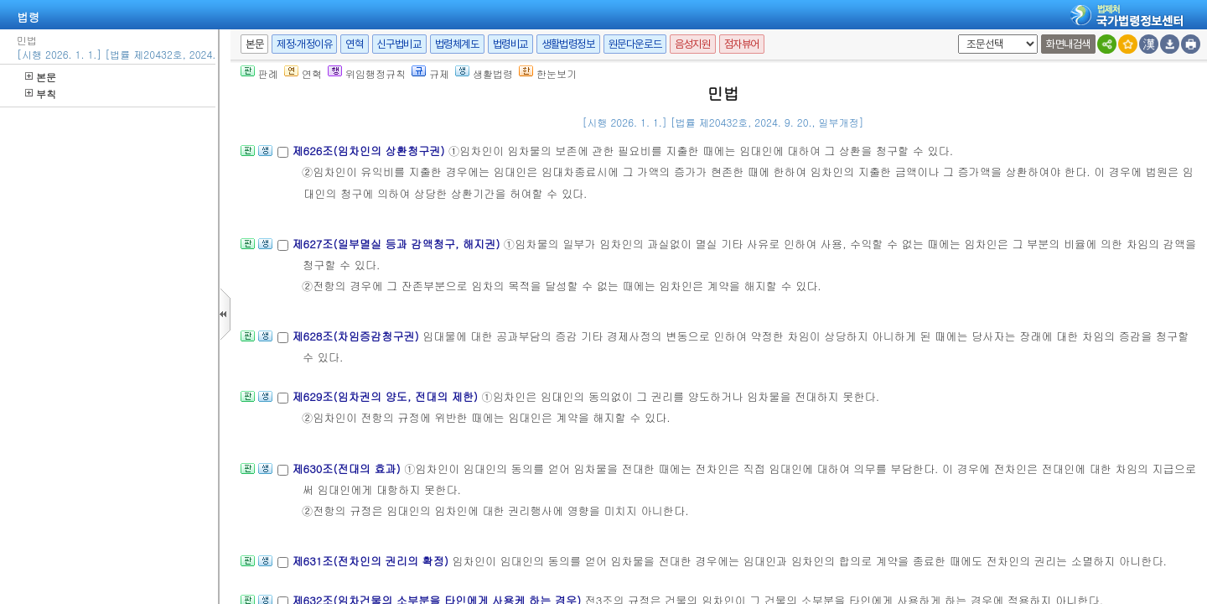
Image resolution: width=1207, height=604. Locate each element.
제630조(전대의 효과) (348, 468)
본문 (40, 77)
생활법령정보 (568, 44)
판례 (259, 73)
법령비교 (510, 44)
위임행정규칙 (367, 73)
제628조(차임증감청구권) (357, 336)
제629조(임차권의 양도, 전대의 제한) (386, 396)
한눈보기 (548, 73)
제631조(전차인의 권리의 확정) (372, 561)
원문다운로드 (635, 44)
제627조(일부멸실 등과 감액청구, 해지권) (397, 244)
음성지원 (692, 44)
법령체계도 (457, 44)
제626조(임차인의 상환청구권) (370, 151)
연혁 (354, 44)
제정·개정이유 (304, 44)
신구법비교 (399, 44)
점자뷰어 (741, 44)
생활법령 (484, 73)
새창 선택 (955, 34)
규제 (430, 73)
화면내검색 (1068, 44)
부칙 (40, 93)
